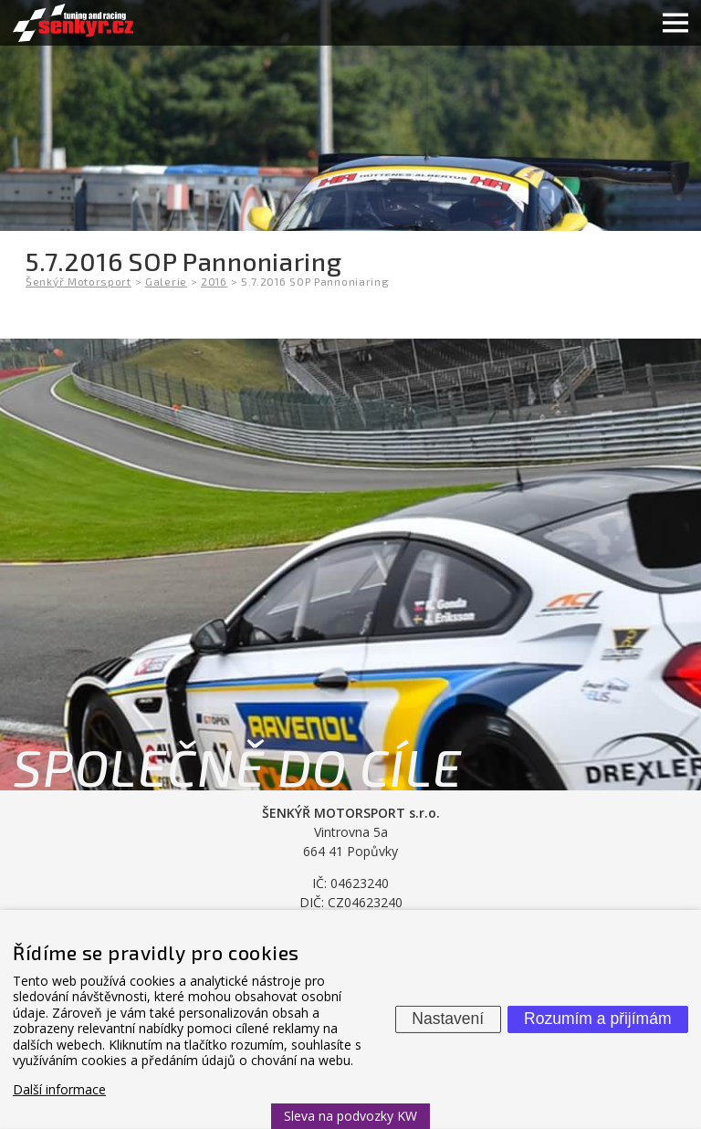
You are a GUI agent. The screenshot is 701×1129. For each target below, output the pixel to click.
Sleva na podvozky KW (350, 1115)
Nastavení (448, 1018)
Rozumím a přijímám (597, 1018)
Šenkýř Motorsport (78, 281)
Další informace (59, 1089)
